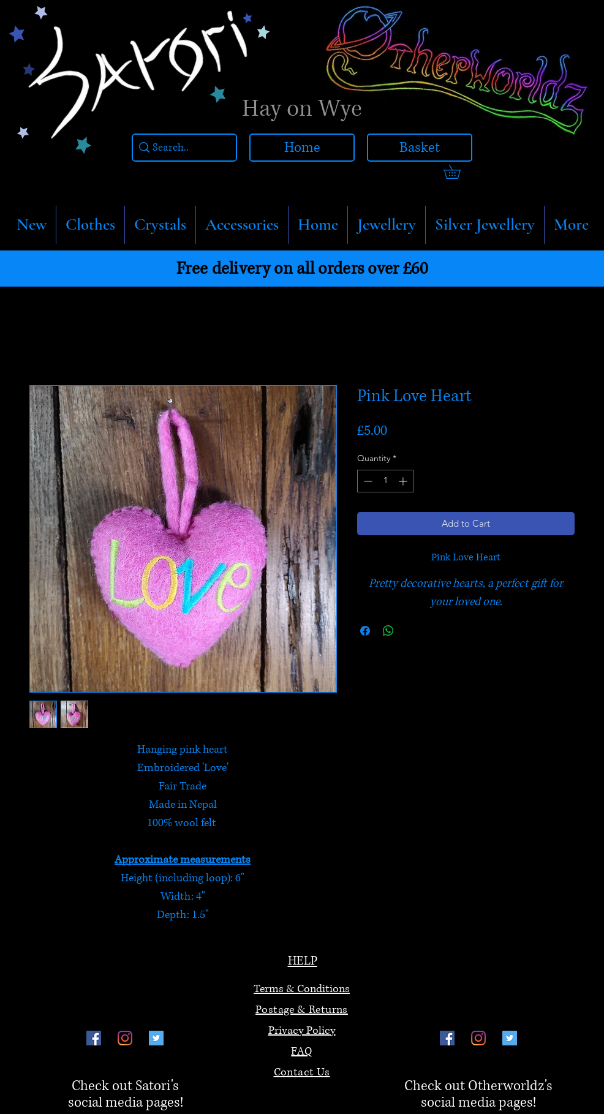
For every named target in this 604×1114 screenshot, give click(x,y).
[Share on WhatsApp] (388, 630)
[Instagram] (125, 1038)
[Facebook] (93, 1038)
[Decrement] (366, 481)
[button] (90, 225)
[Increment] (404, 481)
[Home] (302, 148)
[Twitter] (156, 1038)
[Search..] (181, 148)
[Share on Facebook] (365, 630)
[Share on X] (411, 630)
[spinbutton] (385, 481)
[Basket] (419, 148)
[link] (459, 172)
